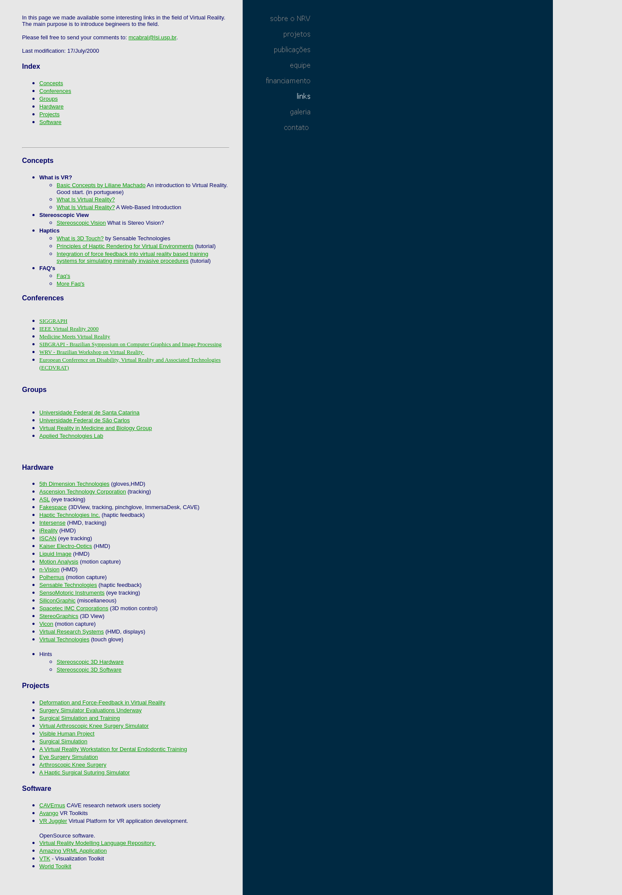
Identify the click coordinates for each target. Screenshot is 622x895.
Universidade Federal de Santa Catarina (89, 412)
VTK (44, 858)
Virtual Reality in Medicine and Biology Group (95, 428)
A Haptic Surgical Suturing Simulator (84, 772)
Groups (48, 99)
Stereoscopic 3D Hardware (90, 662)
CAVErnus (52, 805)
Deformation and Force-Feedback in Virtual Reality (102, 702)
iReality (48, 530)
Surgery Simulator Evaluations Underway (90, 710)
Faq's (63, 276)
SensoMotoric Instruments (72, 592)
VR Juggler (53, 821)
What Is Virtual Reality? (86, 199)
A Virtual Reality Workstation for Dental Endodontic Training (113, 749)
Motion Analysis (58, 561)
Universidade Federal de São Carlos (84, 420)
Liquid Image (55, 554)
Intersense (52, 522)
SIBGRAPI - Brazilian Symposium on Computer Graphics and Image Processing (130, 344)
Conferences (55, 91)
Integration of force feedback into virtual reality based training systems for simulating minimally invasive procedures (132, 257)
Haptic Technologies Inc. (69, 515)
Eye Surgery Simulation (68, 757)
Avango (48, 813)
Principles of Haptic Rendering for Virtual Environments (125, 246)
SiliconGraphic (57, 600)
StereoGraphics (58, 616)
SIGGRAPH (53, 321)
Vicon (46, 624)
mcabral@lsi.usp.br (152, 37)
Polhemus (51, 577)
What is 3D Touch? (80, 238)
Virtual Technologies (64, 639)
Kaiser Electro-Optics (65, 546)
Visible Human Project (67, 733)
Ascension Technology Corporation (82, 491)
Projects (49, 114)
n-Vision (49, 569)
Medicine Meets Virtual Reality (74, 336)
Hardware (51, 106)
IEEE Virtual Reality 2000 (68, 328)
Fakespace (53, 507)
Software (50, 122)
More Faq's (71, 283)
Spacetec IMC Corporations (73, 608)
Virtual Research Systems (71, 631)
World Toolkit (55, 866)
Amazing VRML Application (73, 850)
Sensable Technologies (68, 585)
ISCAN (48, 538)
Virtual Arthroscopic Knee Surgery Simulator (94, 726)
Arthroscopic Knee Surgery (72, 764)
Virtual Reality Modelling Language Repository (97, 843)
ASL (44, 499)
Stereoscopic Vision (81, 223)
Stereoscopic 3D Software (89, 669)
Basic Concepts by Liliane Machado (101, 185)
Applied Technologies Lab (71, 436)
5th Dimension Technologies (74, 484)
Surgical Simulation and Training (79, 718)
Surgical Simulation (63, 741)
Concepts (51, 83)
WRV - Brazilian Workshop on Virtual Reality (91, 352)
